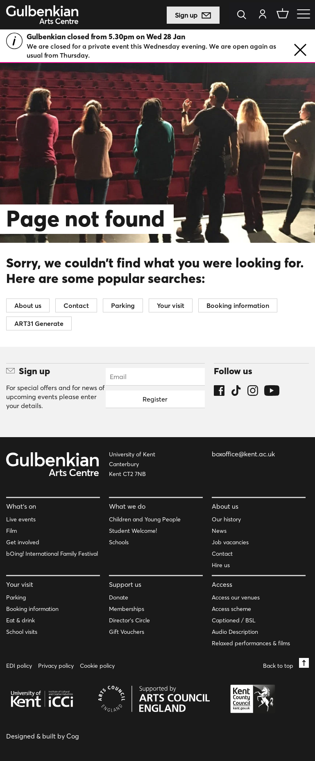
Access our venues (236, 597)
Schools (119, 542)
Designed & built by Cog (42, 736)
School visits (21, 631)
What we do (127, 506)
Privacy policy (56, 665)
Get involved (22, 542)
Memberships (126, 609)
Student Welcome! (133, 530)
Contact (76, 305)
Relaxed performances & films (251, 643)
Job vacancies (230, 542)
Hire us (221, 565)
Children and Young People (145, 519)
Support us (125, 584)
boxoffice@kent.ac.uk (243, 454)
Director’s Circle (129, 620)
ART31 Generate (38, 323)
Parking (123, 305)
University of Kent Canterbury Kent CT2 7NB (132, 464)
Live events (21, 519)
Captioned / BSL (234, 620)
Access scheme (231, 609)
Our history (226, 519)
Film (11, 530)
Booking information (237, 305)
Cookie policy (97, 665)
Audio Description (235, 631)
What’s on (21, 506)
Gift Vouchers (126, 631)
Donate (118, 597)
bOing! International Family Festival (52, 553)
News (219, 530)
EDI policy (19, 665)
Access (222, 584)
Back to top (286, 663)
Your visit (170, 305)
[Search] (244, 15)
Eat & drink (20, 620)
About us (27, 305)
